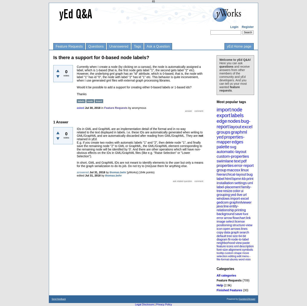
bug (250, 174)
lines (244, 228)
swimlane (225, 161)
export (223, 115)
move (245, 253)
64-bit (242, 236)
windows (223, 198)
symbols (247, 249)
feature (221, 246)
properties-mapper (231, 139)
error (220, 218)
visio (248, 259)
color (236, 191)
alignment (235, 249)
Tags (137, 46)
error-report (244, 165)
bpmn (237, 179)
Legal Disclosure (144, 304)
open (226, 228)
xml (236, 246)
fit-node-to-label (238, 239)
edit (239, 256)
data (227, 232)
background (226, 214)
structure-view (242, 225)
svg (233, 147)
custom (228, 253)
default (221, 236)
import (224, 109)
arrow (228, 218)
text (237, 161)
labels (237, 115)
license (240, 221)
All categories (226, 275)
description (246, 246)
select (230, 221)
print (249, 179)
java (220, 206)
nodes (234, 121)
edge (222, 121)
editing (232, 256)
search (244, 232)
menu (245, 256)
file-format (223, 259)
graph (235, 232)
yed (220, 137)
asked (80, 107)
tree (229, 236)
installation (225, 183)
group (221, 170)
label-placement (229, 187)
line (226, 206)
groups (223, 132)
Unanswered (118, 46)
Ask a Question (158, 46)
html (228, 179)
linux (245, 170)
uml (250, 183)
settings (240, 183)
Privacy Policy (164, 304)
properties (225, 165)
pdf (243, 161)
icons (229, 246)
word (242, 259)
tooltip (220, 253)
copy (220, 232)
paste (246, 243)
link (248, 218)
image (221, 221)
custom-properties (233, 156)
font (245, 214)
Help (220, 285)
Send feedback (59, 299)
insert (99, 101)
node (236, 109)
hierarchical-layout (231, 174)
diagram (222, 239)
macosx (233, 170)
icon (220, 228)
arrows (235, 228)
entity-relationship (228, 208)
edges (237, 142)
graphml (239, 132)
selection (222, 256)
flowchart (239, 218)
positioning (224, 225)
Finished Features (229, 290)
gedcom (223, 202)
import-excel (239, 198)
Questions (96, 46)
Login (234, 27)
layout (235, 126)
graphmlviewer (240, 202)
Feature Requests (69, 46)
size (235, 236)
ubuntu (234, 259)
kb (244, 179)
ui (242, 191)
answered (83, 172)
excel (247, 126)
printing (240, 210)
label (220, 179)
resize (227, 191)
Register (248, 27)
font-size (222, 249)
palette (223, 146)
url (245, 195)
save (238, 214)
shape (238, 253)
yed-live (236, 195)
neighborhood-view (229, 243)
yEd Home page (239, 46)
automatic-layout (231, 151)
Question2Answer (247, 299)
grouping (223, 195)
